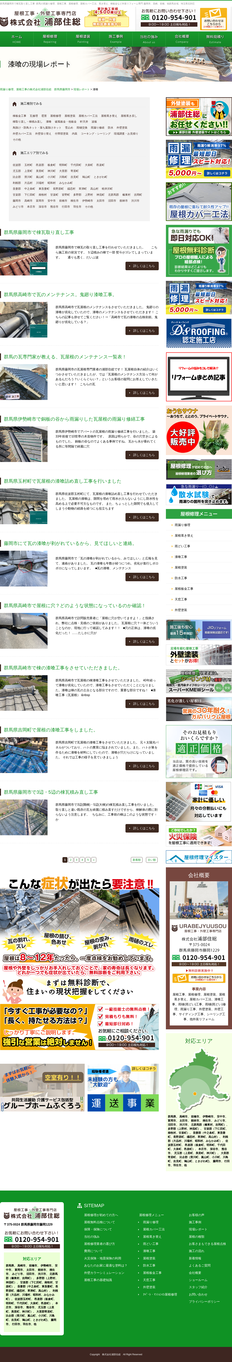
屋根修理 (55, 115)
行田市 (66, 206)
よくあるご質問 (194, 1265)
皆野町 (66, 194)
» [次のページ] (94, 859)
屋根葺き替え (109, 115)
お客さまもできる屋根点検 (202, 1243)
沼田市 (112, 200)
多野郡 (77, 194)
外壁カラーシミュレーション (103, 1272)
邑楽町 (100, 164)
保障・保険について (97, 1229)
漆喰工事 (181, 556)
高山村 (94, 188)
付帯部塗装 (61, 133)
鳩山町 (86, 176)
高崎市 (28, 200)
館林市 (124, 200)
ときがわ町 (100, 176)
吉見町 (75, 176)
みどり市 (18, 206)
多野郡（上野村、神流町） (184, 1128)
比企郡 (17, 176)
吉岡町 (138, 194)
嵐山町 (40, 176)
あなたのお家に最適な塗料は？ (104, 1265)
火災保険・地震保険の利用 (101, 1258)
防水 (110, 127)
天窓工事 (181, 599)
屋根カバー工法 (88, 115)
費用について (92, 1251)
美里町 (40, 170)
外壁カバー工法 (22, 133)
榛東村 (126, 194)
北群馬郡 (113, 194)
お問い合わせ (193, 1294)
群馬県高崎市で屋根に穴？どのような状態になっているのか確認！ (75, 605)
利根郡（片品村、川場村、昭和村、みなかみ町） (32, 1295)
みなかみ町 (66, 182)
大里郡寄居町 (44, 1311)
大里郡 (63, 170)
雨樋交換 (82, 127)
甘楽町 (54, 194)
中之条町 (29, 188)
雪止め (69, 127)
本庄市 (31, 206)
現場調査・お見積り (126, 133)
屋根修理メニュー (148, 1215)
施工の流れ (191, 1251)
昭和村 (52, 182)
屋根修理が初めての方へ (100, 1215)
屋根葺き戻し (129, 115)
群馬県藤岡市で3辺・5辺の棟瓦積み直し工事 (51, 792)
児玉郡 (17, 170)
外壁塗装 (122, 127)
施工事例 (190, 1222)
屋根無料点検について (98, 1222)
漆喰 (48, 121)
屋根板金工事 (184, 588)
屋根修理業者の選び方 (98, 1243)
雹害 (44, 115)
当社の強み (91, 1236)
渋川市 (135, 200)
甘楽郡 (17, 194)
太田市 (100, 200)
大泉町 (89, 164)
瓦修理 (34, 115)
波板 (94, 121)
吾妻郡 (17, 188)
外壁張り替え (43, 133)
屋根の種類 (191, 1236)
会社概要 (190, 1272)
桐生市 (75, 200)
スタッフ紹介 (193, 1287)
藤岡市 (17, 200)
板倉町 (52, 164)
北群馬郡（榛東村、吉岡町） (208, 1124)
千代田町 (76, 164)
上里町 (28, 170)
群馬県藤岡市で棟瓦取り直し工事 (39, 232)
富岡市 (40, 200)
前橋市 (63, 200)
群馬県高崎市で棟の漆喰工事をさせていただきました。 (63, 667)
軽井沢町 (107, 188)
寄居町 (75, 170)
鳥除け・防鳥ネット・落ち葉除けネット (37, 127)
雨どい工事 (182, 546)
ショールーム (193, 1280)
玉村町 (28, 164)
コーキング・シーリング (96, 133)
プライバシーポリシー (199, 1301)
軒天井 (84, 121)
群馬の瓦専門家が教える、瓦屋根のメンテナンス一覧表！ (65, 356)
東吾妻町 (44, 188)
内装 (74, 133)
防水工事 (181, 578)
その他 (17, 139)
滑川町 (28, 176)
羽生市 (77, 206)
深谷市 (43, 206)
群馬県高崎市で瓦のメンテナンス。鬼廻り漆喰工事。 (60, 294)
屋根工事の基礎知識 (97, 1280)
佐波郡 (17, 164)
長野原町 (58, 188)
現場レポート (193, 1229)
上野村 (89, 194)
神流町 (100, 194)
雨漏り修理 (182, 525)
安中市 (52, 200)
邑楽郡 (40, 164)
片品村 (28, 182)
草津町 (83, 188)
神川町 (52, 170)
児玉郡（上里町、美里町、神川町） (195, 1153)
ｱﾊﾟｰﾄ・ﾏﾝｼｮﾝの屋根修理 (157, 1294)
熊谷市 (54, 206)
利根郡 (17, 182)
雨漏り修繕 (97, 127)
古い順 (152, 859)
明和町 (63, 164)
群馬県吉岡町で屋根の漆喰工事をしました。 (51, 729)
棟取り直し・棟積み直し (28, 121)
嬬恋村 (71, 188)
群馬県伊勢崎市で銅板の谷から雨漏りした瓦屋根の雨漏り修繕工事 (74, 419)
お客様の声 (191, 1215)
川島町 (63, 176)
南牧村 (43, 194)
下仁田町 (29, 194)
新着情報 (190, 1258)
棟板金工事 (19, 115)
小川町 (52, 176)
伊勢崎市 (87, 200)
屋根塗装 (70, 115)
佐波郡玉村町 (23, 1299)
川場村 (40, 182)
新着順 (137, 859)
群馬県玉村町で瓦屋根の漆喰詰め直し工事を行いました (63, 481)
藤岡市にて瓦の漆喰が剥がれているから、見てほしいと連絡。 (70, 543)
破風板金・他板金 (66, 121)
